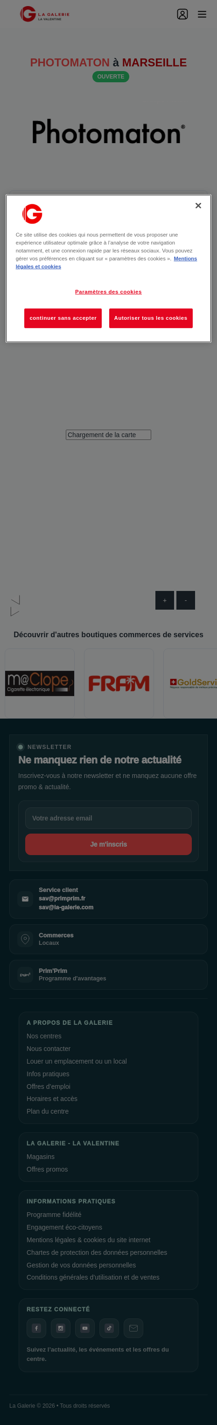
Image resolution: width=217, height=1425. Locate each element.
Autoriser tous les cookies (151, 318)
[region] (109, 268)
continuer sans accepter (63, 318)
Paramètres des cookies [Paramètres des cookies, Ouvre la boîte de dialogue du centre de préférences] (108, 291)
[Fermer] (198, 205)
